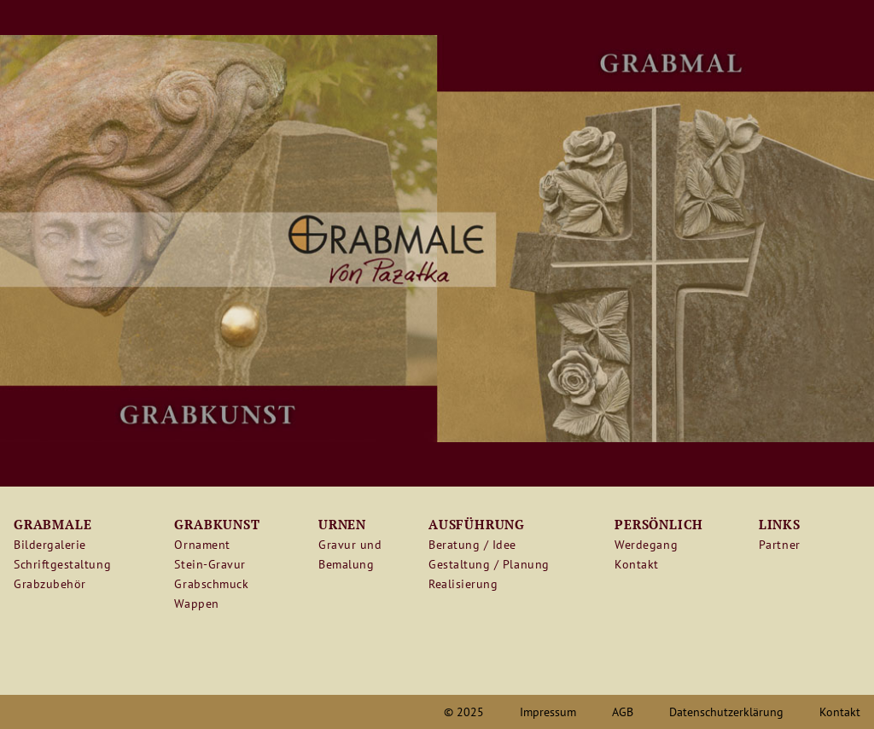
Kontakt (637, 564)
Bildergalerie (50, 544)
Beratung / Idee (472, 544)
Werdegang (646, 544)
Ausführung (476, 524)
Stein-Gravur (209, 564)
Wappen (196, 603)
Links (780, 524)
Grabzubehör (50, 584)
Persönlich (659, 524)
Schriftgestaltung (62, 564)
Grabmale (52, 524)
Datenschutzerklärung (726, 712)
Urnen (342, 524)
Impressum (548, 712)
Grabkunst (216, 524)
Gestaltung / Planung (489, 564)
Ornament (202, 544)
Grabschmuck (211, 584)
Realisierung (463, 584)
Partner (780, 544)
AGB (622, 712)
